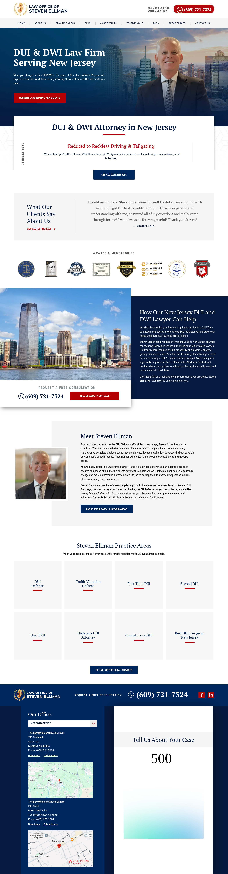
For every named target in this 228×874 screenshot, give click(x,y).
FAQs (156, 23)
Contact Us (202, 23)
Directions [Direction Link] (34, 755)
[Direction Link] (60, 797)
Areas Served (177, 23)
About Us (40, 23)
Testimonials (135, 23)
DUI (204, 327)
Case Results (108, 23)
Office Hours (51, 755)
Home (21, 23)
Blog (88, 23)
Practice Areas (65, 23)
